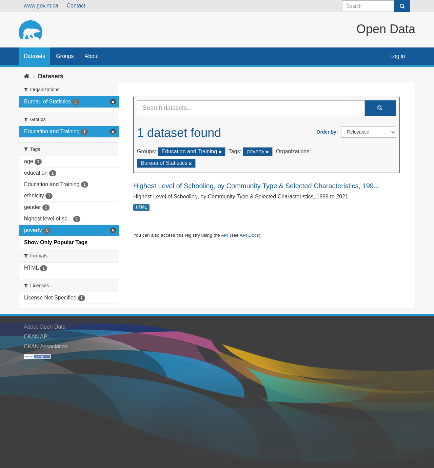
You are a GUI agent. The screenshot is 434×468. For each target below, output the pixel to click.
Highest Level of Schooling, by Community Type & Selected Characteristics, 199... (256, 186)
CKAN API (36, 336)
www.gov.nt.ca (41, 5)
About (92, 56)
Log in (397, 56)
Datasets (34, 56)
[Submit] (402, 6)
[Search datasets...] (251, 108)
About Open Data (45, 327)
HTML (141, 207)
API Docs (249, 235)
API (225, 235)
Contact (75, 5)
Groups (65, 56)
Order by (326, 132)
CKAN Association (46, 346)
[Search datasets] (376, 6)
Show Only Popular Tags (55, 242)
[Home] (26, 76)
